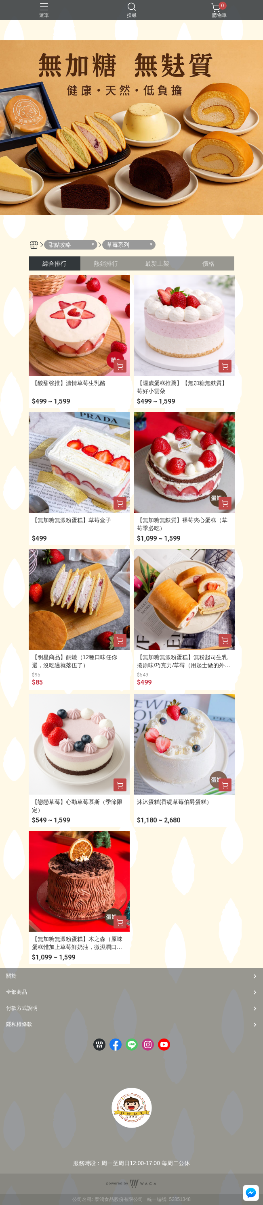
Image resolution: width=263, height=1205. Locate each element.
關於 (11, 976)
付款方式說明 (22, 1008)
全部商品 (16, 992)
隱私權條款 (19, 1024)
